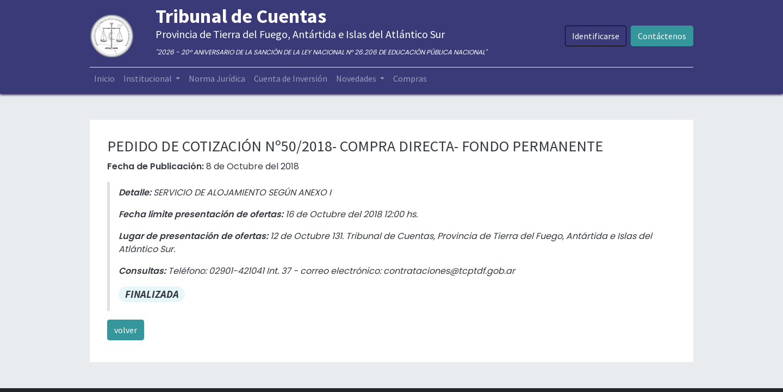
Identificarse (595, 35)
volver (125, 329)
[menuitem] (104, 78)
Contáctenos (662, 35)
